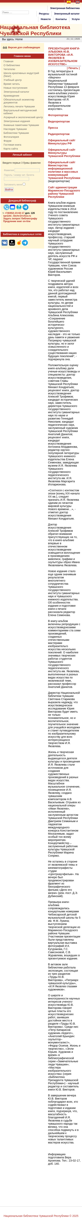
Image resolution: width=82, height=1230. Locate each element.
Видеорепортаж (59, 121)
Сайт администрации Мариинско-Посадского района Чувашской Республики (64, 192)
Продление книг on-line (16, 221)
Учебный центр (13, 79)
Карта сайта (11, 148)
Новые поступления (15, 87)
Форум (7, 140)
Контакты (61, 19)
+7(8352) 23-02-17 (15, 213)
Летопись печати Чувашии (19, 106)
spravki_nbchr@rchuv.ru (17, 215)
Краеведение (11, 95)
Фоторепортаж (58, 115)
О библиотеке (12, 65)
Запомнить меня (13, 184)
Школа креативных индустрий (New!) (21, 75)
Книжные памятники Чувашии (21, 125)
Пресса (53, 127)
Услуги (76, 19)
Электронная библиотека (65, 8)
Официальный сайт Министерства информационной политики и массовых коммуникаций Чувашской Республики (64, 170)
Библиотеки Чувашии (16, 132)
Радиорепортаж (59, 134)
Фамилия (9, 170)
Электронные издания (17, 121)
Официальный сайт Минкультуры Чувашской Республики (64, 153)
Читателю (9, 69)
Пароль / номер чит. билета (19, 175)
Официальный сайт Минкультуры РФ (61, 142)
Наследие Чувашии (15, 129)
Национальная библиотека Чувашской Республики (35, 30)
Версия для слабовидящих (21, 47)
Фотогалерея (11, 136)
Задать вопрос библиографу (20, 218)
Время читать (12, 83)
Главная (8, 61)
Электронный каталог (67, 13)
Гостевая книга (12, 144)
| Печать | (73, 68)
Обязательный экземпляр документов (19, 101)
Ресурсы (44, 13)
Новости (46, 19)
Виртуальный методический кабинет (20, 112)
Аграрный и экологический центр (23, 117)
